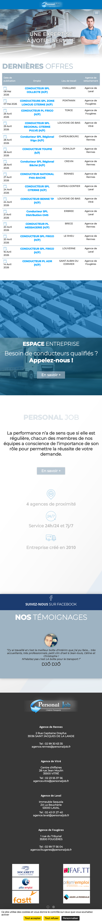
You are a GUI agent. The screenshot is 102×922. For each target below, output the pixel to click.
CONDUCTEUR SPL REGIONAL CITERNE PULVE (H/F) (37, 127)
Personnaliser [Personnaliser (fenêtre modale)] (70, 918)
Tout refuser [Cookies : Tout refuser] (51, 918)
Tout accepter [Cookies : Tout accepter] (33, 918)
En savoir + (51, 375)
